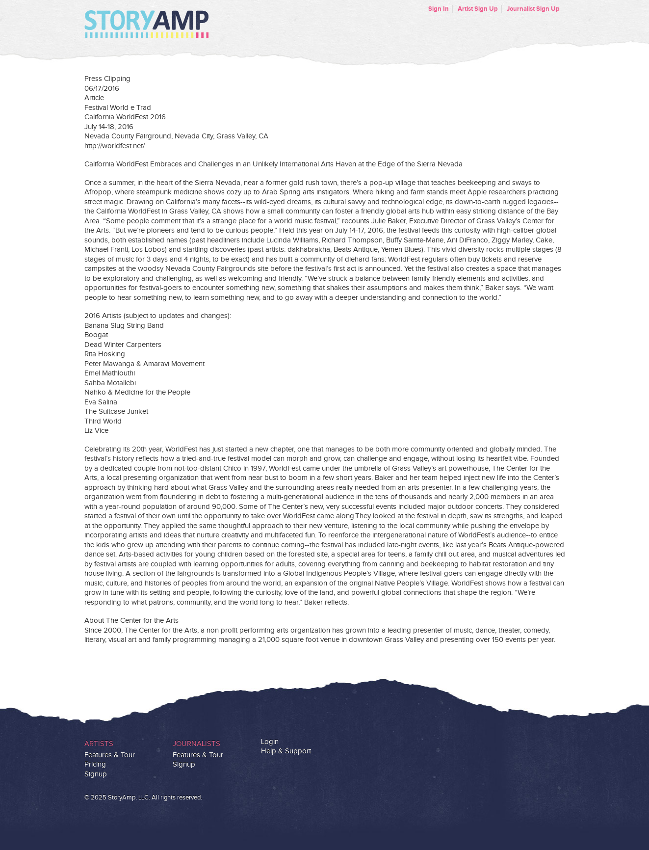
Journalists (196, 744)
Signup (95, 774)
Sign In (438, 9)
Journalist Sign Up (533, 9)
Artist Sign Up (478, 9)
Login (270, 742)
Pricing (95, 764)
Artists (98, 744)
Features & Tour (109, 755)
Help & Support (286, 751)
